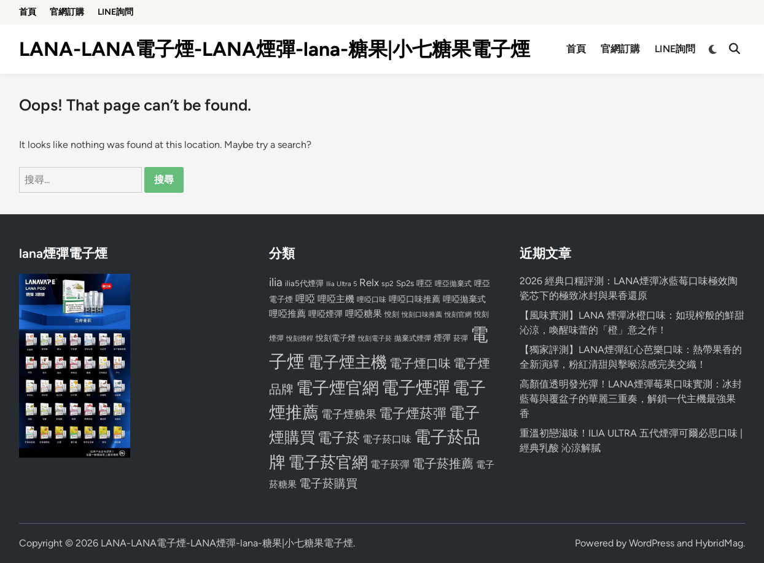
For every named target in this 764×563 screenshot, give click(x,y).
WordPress (651, 543)
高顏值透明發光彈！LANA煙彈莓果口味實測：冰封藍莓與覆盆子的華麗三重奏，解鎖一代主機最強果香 (631, 398)
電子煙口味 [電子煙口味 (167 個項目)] (420, 363)
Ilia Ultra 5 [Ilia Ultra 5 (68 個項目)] (341, 283)
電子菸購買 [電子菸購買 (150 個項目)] (328, 483)
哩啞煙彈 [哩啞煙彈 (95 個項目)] (325, 313)
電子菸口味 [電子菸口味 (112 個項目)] (386, 439)
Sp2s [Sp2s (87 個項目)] (405, 283)
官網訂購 (67, 12)
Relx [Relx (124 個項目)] (369, 282)
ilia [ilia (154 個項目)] (276, 282)
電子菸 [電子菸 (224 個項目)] (339, 438)
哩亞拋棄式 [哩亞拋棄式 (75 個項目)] (453, 283)
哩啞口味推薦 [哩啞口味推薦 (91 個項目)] (414, 299)
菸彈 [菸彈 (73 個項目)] (460, 338)
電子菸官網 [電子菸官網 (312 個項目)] (328, 462)
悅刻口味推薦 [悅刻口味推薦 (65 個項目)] (422, 315)
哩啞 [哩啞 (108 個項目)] (305, 299)
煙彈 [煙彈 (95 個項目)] (442, 337)
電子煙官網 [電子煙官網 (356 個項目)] (337, 388)
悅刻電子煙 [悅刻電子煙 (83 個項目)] (336, 338)
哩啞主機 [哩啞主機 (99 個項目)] (336, 299)
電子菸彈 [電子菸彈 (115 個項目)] (390, 464)
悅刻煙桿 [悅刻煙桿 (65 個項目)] (299, 339)
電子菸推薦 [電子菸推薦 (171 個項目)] (443, 463)
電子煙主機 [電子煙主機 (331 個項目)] (347, 362)
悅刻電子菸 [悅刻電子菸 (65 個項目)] (375, 339)
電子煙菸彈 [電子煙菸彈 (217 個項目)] (412, 413)
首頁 (27, 12)
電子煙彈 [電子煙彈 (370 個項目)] (415, 388)
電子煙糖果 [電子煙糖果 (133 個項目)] (348, 414)
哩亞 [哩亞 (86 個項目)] (424, 283)
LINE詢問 (115, 12)
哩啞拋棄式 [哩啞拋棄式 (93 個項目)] (464, 299)
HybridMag (719, 543)
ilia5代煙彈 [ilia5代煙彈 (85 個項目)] (304, 283)
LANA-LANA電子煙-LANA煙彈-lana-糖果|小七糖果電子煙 (274, 49)
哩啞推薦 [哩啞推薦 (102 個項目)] (287, 313)
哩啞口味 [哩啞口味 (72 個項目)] (371, 299)
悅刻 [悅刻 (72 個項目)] (391, 314)
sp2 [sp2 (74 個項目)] (387, 283)
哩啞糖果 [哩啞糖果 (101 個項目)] (363, 313)
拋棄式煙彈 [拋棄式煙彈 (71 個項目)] (412, 338)
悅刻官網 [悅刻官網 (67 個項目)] (458, 315)
